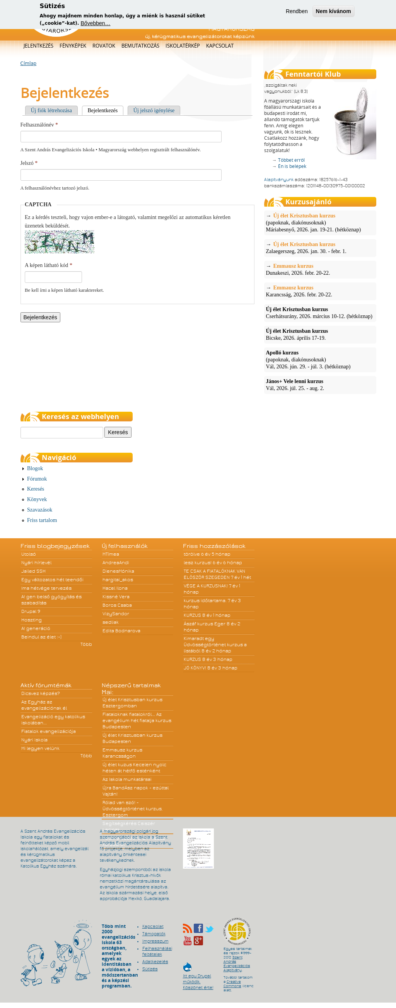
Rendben (297, 9)
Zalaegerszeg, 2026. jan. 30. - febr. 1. (320, 247)
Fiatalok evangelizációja (48, 731)
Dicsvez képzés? (40, 693)
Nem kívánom (333, 9)
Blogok (35, 468)
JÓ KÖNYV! (195, 668)
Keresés (35, 489)
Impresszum (155, 941)
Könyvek (37, 499)
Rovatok (103, 45)
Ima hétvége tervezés (46, 588)
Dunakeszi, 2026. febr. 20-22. (320, 269)
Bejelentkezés (106, 110)
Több (86, 644)
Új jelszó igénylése (154, 110)
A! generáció (35, 628)
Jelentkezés (38, 45)
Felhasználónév (39, 125)
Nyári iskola (34, 740)
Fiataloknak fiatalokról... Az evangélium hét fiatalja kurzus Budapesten (136, 720)
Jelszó (29, 163)
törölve (192, 554)
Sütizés (150, 969)
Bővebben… (96, 21)
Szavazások (39, 510)
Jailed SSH (33, 571)
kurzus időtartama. (205, 600)
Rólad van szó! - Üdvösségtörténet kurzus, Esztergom (132, 809)
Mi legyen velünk (40, 748)
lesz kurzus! (198, 562)
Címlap (28, 63)
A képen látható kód (48, 265)
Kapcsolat (220, 45)
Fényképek (73, 45)
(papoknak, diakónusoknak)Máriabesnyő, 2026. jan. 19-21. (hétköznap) (320, 222)
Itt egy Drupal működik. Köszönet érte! (198, 978)
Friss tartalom (42, 520)
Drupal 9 (30, 611)
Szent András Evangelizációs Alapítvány (237, 963)
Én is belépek (292, 166)
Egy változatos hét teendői (52, 579)
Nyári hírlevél (36, 562)
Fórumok (37, 479)
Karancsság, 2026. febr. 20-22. (320, 291)
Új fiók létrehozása (51, 110)
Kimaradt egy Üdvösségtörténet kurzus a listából (215, 645)
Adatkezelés (155, 961)
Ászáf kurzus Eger (204, 623)
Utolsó (28, 554)
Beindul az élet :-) (41, 637)
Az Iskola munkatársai (127, 779)
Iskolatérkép (183, 45)
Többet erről (291, 160)
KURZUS (192, 615)
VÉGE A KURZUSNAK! (206, 586)
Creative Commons (232, 984)
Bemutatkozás (140, 45)
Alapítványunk (279, 179)
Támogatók (154, 933)
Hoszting (31, 620)
